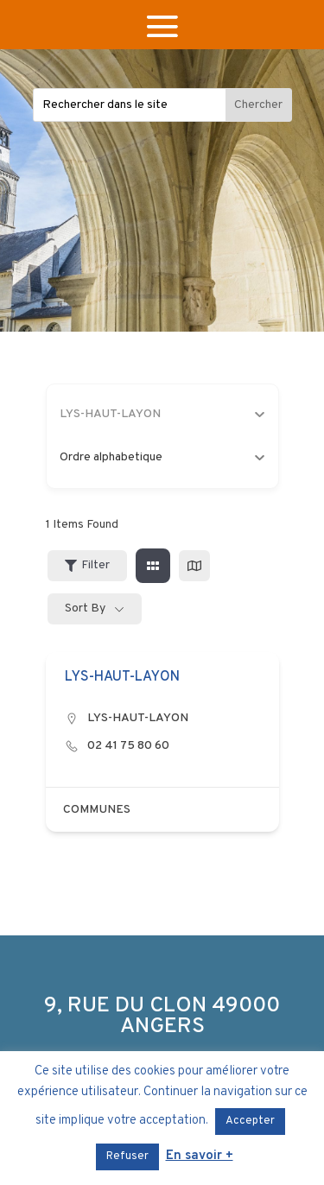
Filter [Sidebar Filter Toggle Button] (87, 565)
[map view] (194, 565)
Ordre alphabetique (162, 457)
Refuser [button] (127, 1156)
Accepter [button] (250, 1121)
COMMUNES (96, 809)
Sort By (85, 608)
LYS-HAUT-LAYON (137, 718)
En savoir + (199, 1156)
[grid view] (153, 565)
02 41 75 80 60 (128, 745)
